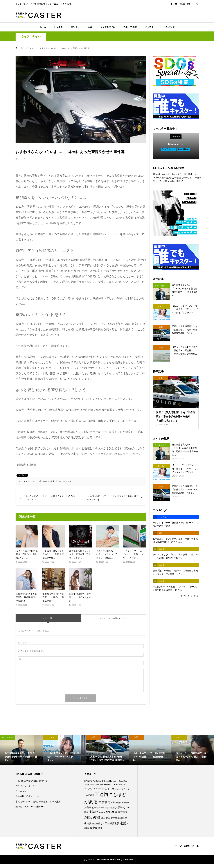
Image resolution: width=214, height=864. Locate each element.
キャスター (150, 27)
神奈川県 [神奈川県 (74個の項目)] (121, 818)
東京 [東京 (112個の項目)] (108, 818)
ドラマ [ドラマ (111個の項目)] (111, 789)
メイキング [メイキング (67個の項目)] (119, 789)
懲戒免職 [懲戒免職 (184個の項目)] (112, 812)
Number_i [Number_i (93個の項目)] (113, 781)
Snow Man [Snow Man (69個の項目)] (123, 781)
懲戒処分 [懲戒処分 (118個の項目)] (122, 812)
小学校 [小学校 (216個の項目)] (93, 812)
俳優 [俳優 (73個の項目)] (119, 803)
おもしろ (46, 481)
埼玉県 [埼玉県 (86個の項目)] (101, 807)
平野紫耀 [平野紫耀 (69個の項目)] (102, 812)
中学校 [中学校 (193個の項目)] (103, 802)
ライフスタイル (107, 27)
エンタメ (75, 27)
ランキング (169, 27)
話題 (90, 27)
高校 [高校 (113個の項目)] (100, 827)
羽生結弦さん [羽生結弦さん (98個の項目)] (98, 823)
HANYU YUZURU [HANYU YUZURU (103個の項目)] (93, 781)
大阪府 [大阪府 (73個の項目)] (112, 808)
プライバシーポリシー (26, 786)
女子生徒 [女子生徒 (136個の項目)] (120, 807)
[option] (21, 750)
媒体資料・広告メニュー (27, 796)
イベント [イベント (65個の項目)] (125, 785)
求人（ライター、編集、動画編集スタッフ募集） (39, 801)
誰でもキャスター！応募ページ (30, 806)
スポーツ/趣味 (130, 27)
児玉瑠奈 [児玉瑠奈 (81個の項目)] (125, 803)
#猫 (165, 181)
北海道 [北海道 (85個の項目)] (95, 808)
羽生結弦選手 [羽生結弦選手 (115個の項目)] (112, 823)
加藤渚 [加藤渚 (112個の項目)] (87, 807)
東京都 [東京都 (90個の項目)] (114, 818)
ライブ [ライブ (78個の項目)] (126, 789)
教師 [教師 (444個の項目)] (88, 817)
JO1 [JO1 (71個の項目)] (107, 781)
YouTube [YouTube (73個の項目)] (99, 785)
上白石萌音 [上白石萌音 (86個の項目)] (89, 795)
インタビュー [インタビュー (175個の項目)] (92, 788)
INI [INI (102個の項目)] (103, 781)
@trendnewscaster (162, 174)
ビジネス (58, 27)
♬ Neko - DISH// (175, 181)
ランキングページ (187, 596)
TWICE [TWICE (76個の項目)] (93, 785)
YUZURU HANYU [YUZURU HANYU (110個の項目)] (113, 784)
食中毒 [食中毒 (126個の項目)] (93, 827)
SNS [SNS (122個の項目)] (86, 784)
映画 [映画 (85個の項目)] (103, 818)
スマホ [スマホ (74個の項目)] (104, 789)
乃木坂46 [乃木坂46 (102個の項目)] (112, 802)
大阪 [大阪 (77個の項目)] (107, 808)
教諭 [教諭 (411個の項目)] (97, 817)
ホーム (43, 27)
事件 (52, 481)
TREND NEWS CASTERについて (32, 781)
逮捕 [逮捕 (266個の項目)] (123, 823)
